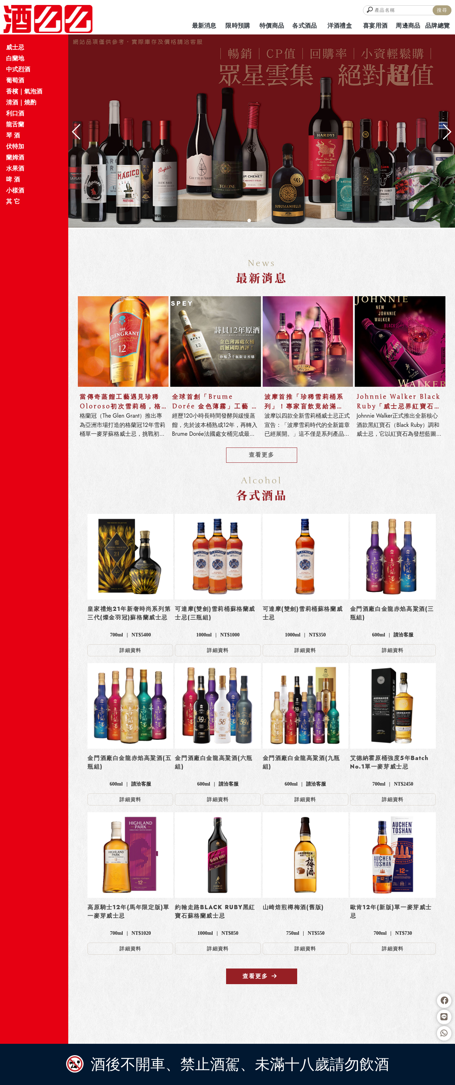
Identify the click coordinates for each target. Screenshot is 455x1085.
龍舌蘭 (15, 124)
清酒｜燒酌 (21, 102)
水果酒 (15, 168)
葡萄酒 (15, 80)
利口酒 (15, 113)
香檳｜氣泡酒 (24, 91)
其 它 (13, 201)
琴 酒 (13, 135)
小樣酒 (15, 190)
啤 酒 (13, 179)
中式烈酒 (18, 69)
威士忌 (15, 47)
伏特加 (15, 146)
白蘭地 (15, 58)
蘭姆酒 (15, 157)
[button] (249, 220)
